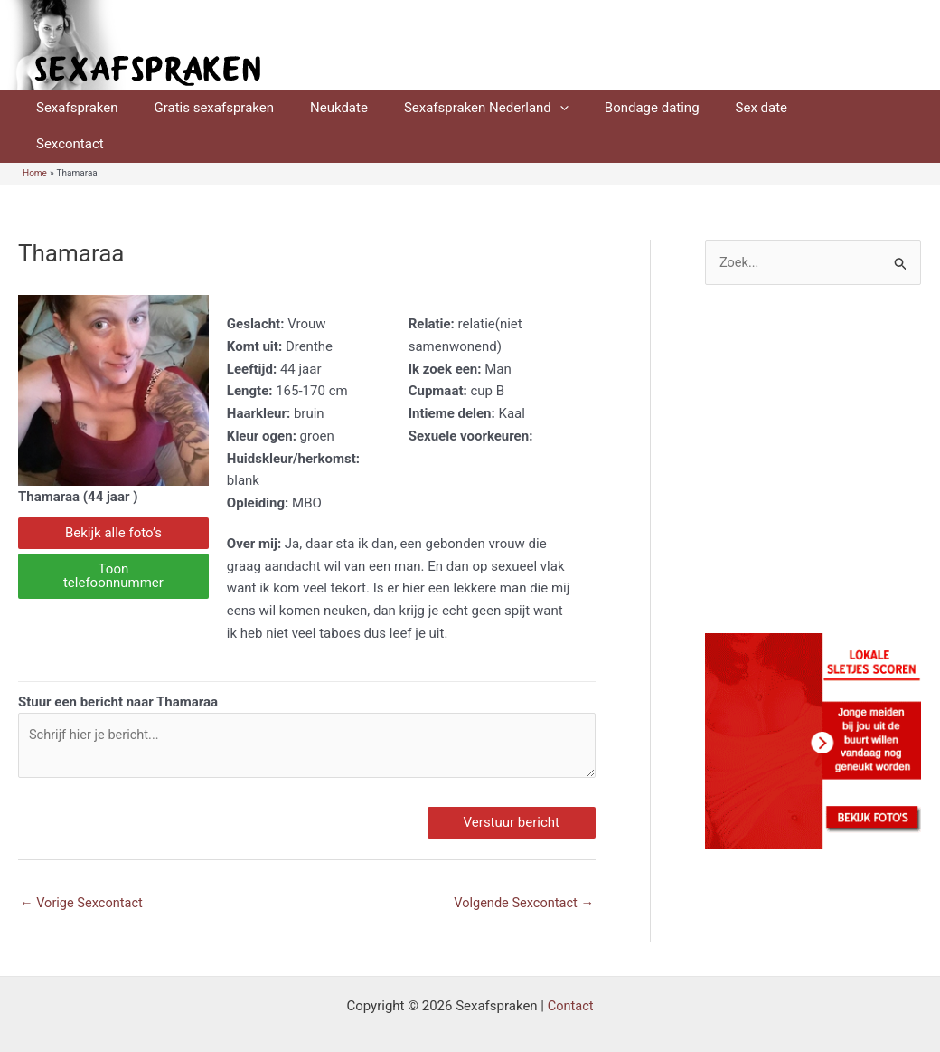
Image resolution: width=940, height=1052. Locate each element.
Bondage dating (611, 108)
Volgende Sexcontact (521, 868)
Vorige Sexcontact (83, 868)
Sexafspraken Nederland (454, 108)
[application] (528, 108)
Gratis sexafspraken (200, 108)
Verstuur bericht (511, 788)
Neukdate (316, 108)
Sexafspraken (72, 108)
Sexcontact (798, 108)
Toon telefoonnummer (113, 539)
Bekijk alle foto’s (113, 496)
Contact (570, 972)
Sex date (712, 108)
